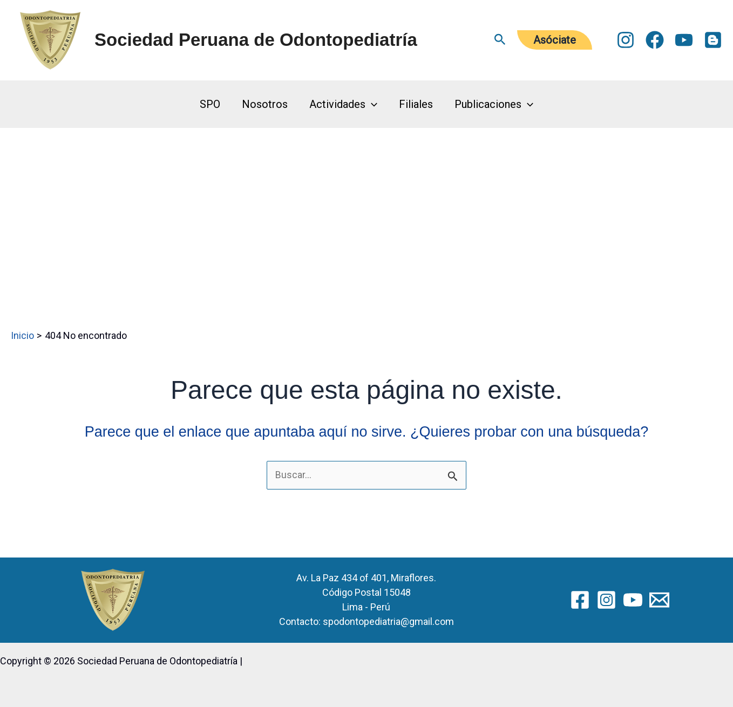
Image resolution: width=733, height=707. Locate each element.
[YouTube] (684, 40)
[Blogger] (713, 40)
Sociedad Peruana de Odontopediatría (255, 40)
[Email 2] (659, 599)
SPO (210, 104)
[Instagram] (625, 40)
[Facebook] (655, 40)
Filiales (416, 104)
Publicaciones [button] (493, 104)
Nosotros (265, 104)
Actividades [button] (343, 104)
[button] (500, 40)
